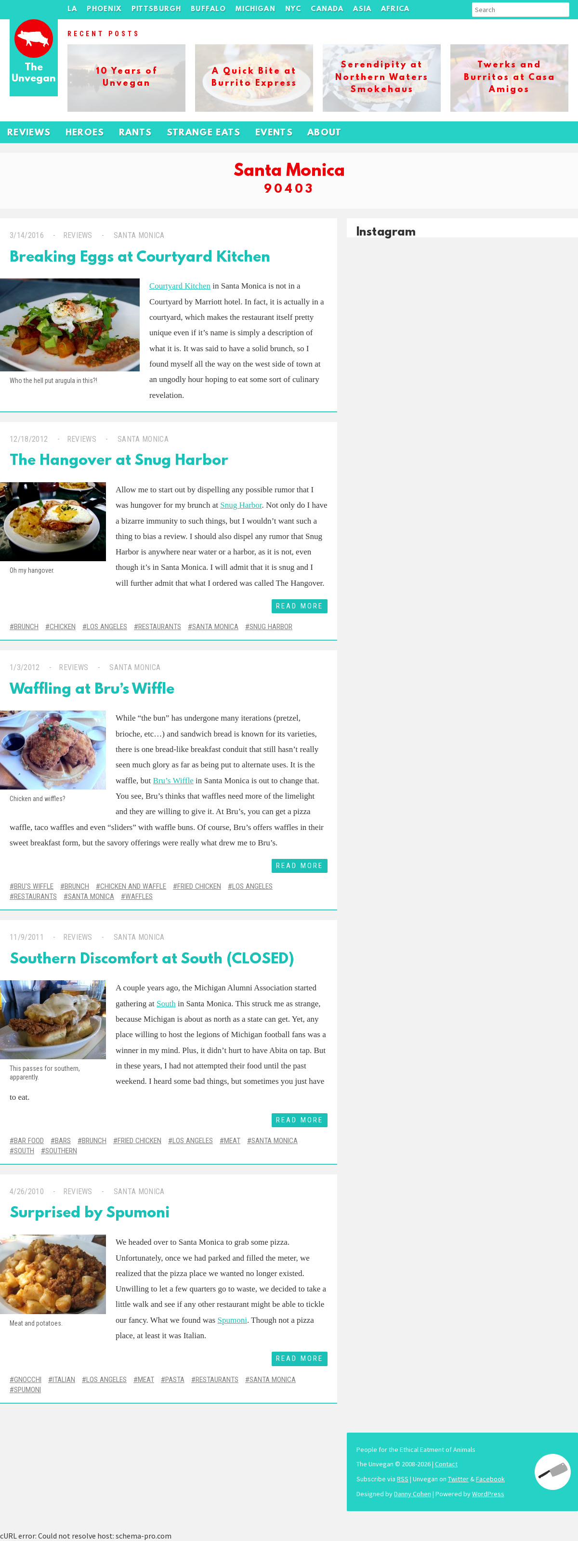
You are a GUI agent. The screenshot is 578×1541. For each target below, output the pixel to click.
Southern (61, 1150)
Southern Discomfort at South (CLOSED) (152, 959)
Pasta (174, 1379)
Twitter (458, 1479)
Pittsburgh (156, 9)
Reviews (29, 133)
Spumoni (232, 1320)
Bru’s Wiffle (173, 780)
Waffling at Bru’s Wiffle (92, 690)
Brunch (26, 626)
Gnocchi (27, 1379)
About (324, 133)
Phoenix (104, 9)
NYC (293, 9)
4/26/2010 (27, 1191)
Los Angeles (107, 626)
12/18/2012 (29, 439)
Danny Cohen (412, 1493)
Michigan (255, 9)
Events (274, 133)
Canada (327, 9)
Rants (135, 133)
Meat (232, 1140)
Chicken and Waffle (133, 886)
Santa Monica (137, 235)
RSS (402, 1479)
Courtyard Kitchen (179, 285)
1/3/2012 (25, 667)
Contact (446, 1464)
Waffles (139, 896)
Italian (64, 1379)
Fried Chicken (199, 886)
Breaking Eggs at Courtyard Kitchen (140, 258)
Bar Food (29, 1140)
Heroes (85, 133)
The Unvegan (34, 73)
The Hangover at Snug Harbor (119, 461)
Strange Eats (204, 133)
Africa (395, 9)
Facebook (490, 1479)
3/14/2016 (27, 235)
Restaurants (159, 626)
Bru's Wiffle (33, 886)
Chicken (63, 626)
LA (72, 9)
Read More (299, 606)
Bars (63, 1140)
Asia (362, 9)
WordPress (488, 1493)
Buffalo (208, 9)
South (166, 1003)
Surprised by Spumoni (90, 1213)
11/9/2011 (27, 937)
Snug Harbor (241, 505)
